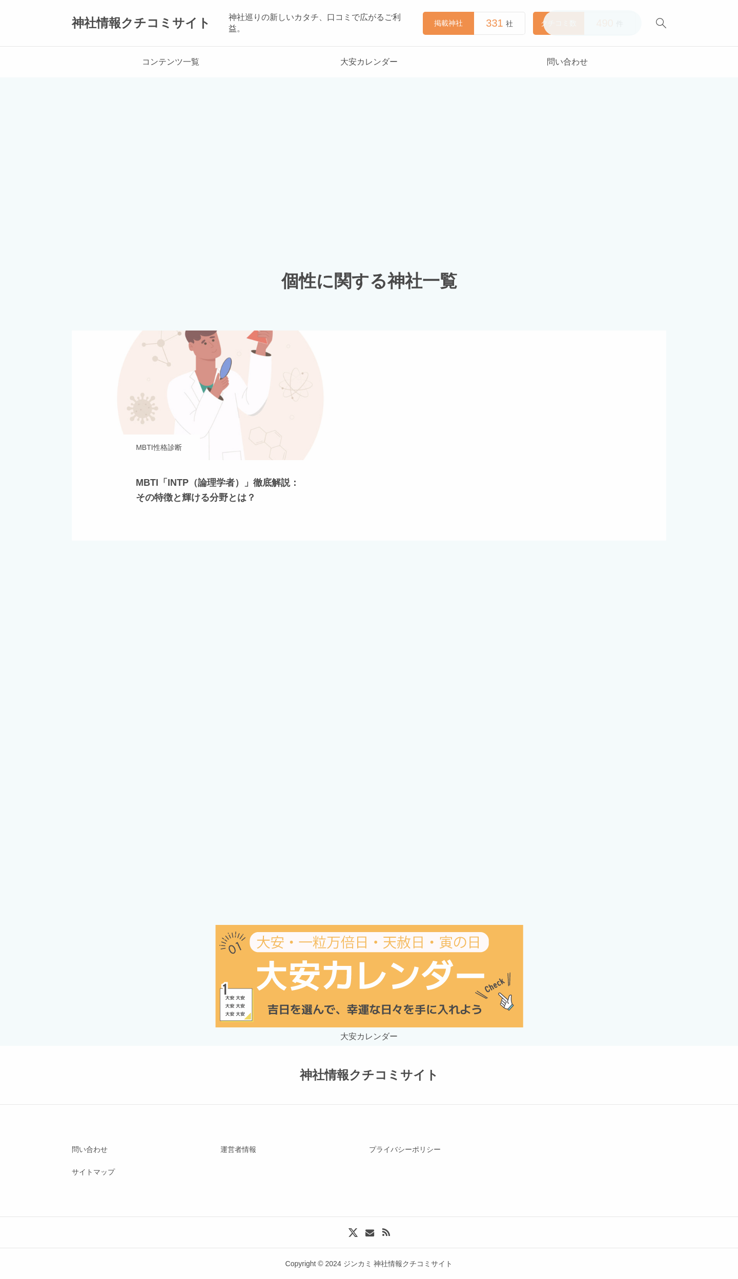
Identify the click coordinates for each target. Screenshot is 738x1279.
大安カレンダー (369, 61)
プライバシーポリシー (405, 1149)
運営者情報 (238, 1149)
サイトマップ (93, 1172)
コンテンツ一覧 (170, 61)
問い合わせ (567, 61)
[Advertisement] (368, 154)
